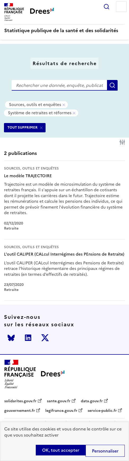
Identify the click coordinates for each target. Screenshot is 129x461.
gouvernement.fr (19, 410)
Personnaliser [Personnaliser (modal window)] (105, 451)
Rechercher (106, 6)
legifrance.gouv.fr (61, 410)
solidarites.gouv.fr (20, 401)
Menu (121, 6)
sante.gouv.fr (58, 401)
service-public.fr (102, 410)
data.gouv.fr (92, 401)
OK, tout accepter (60, 450)
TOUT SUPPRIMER (22, 127)
